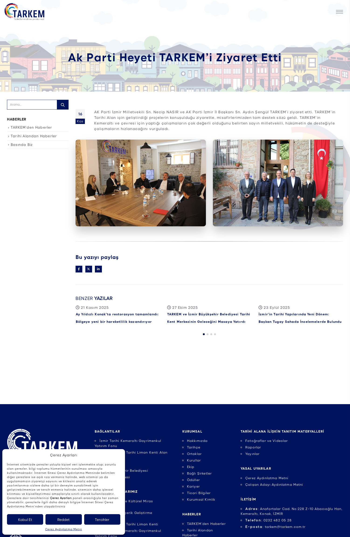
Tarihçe (193, 447)
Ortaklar (194, 453)
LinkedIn (98, 269)
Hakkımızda (197, 440)
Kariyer (193, 486)
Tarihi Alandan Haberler (34, 136)
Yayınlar (252, 453)
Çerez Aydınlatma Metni (63, 529)
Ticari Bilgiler (199, 492)
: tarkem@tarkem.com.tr (275, 526)
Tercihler (102, 519)
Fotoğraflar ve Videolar (266, 440)
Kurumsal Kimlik (201, 499)
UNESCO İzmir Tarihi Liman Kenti (129, 524)
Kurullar (194, 460)
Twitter (88, 269)
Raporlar (253, 447)
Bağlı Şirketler (199, 473)
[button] (204, 339)
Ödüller (193, 479)
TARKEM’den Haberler (31, 127)
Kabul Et (25, 519)
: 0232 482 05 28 (268, 520)
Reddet (63, 519)
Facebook (79, 269)
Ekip (190, 466)
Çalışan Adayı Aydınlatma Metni (274, 484)
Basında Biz (22, 144)
